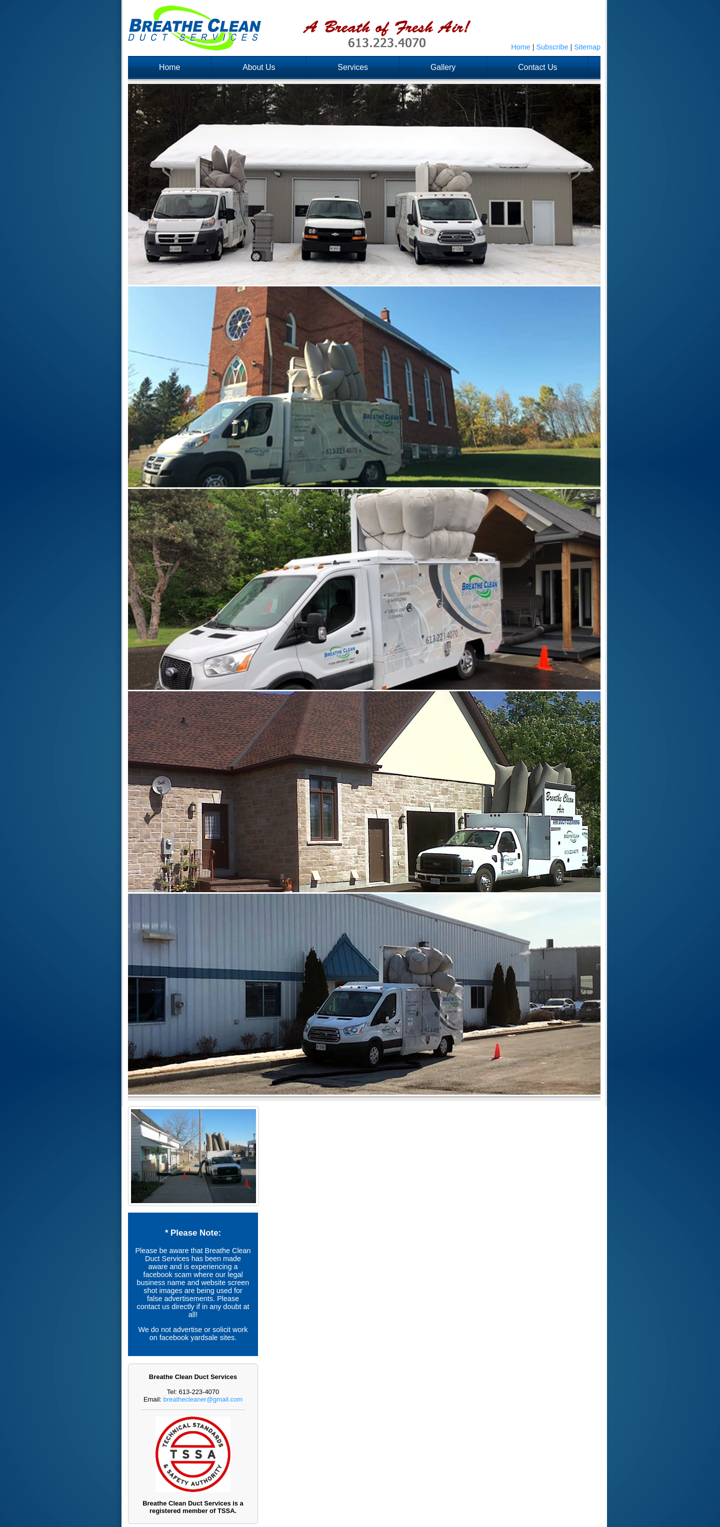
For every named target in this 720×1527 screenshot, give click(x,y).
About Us (258, 67)
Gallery (443, 67)
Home (520, 47)
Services (353, 67)
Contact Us (537, 67)
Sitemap (587, 47)
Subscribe (552, 47)
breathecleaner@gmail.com (203, 1399)
